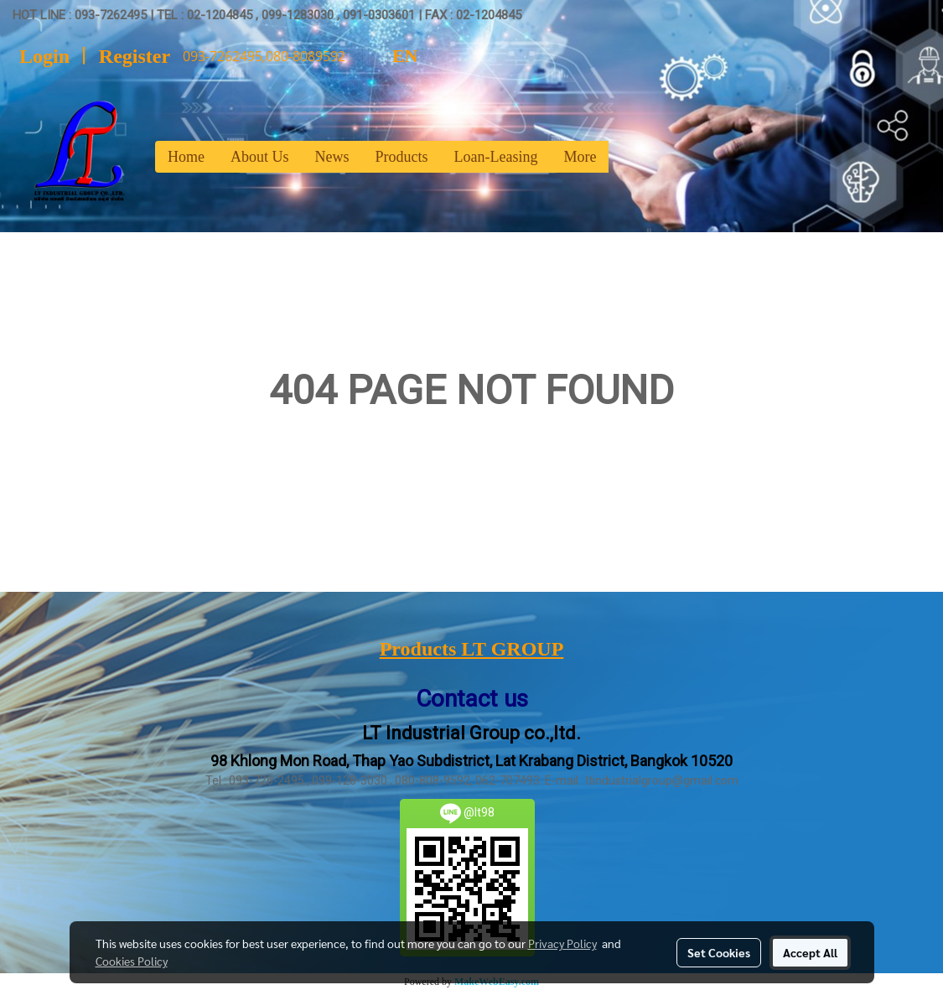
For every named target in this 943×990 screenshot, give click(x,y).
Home (186, 156)
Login (44, 56)
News (332, 156)
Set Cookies (718, 952)
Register (134, 56)
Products (402, 156)
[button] (623, 156)
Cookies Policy (132, 960)
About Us (260, 156)
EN (390, 55)
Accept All (810, 952)
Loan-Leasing (496, 156)
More (579, 156)
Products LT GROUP (472, 649)
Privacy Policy (562, 943)
